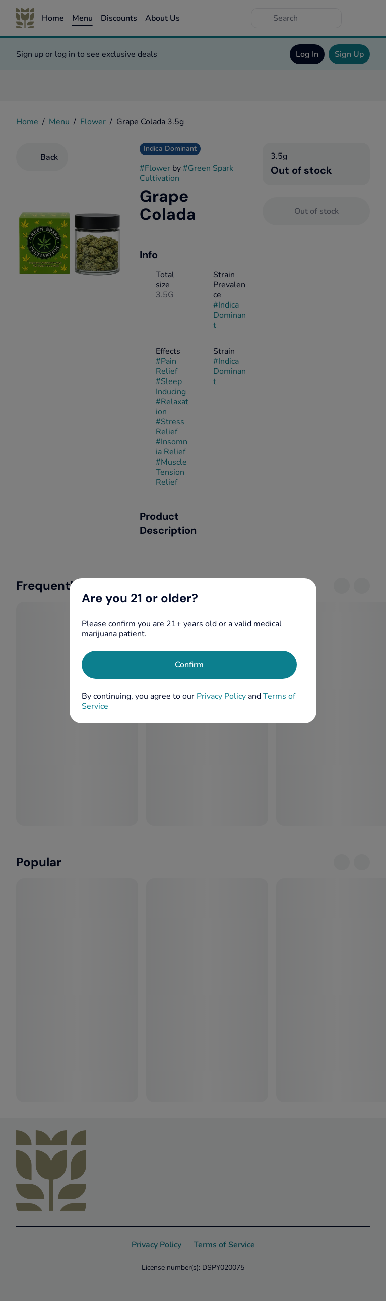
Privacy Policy (221, 696)
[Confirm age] (189, 665)
